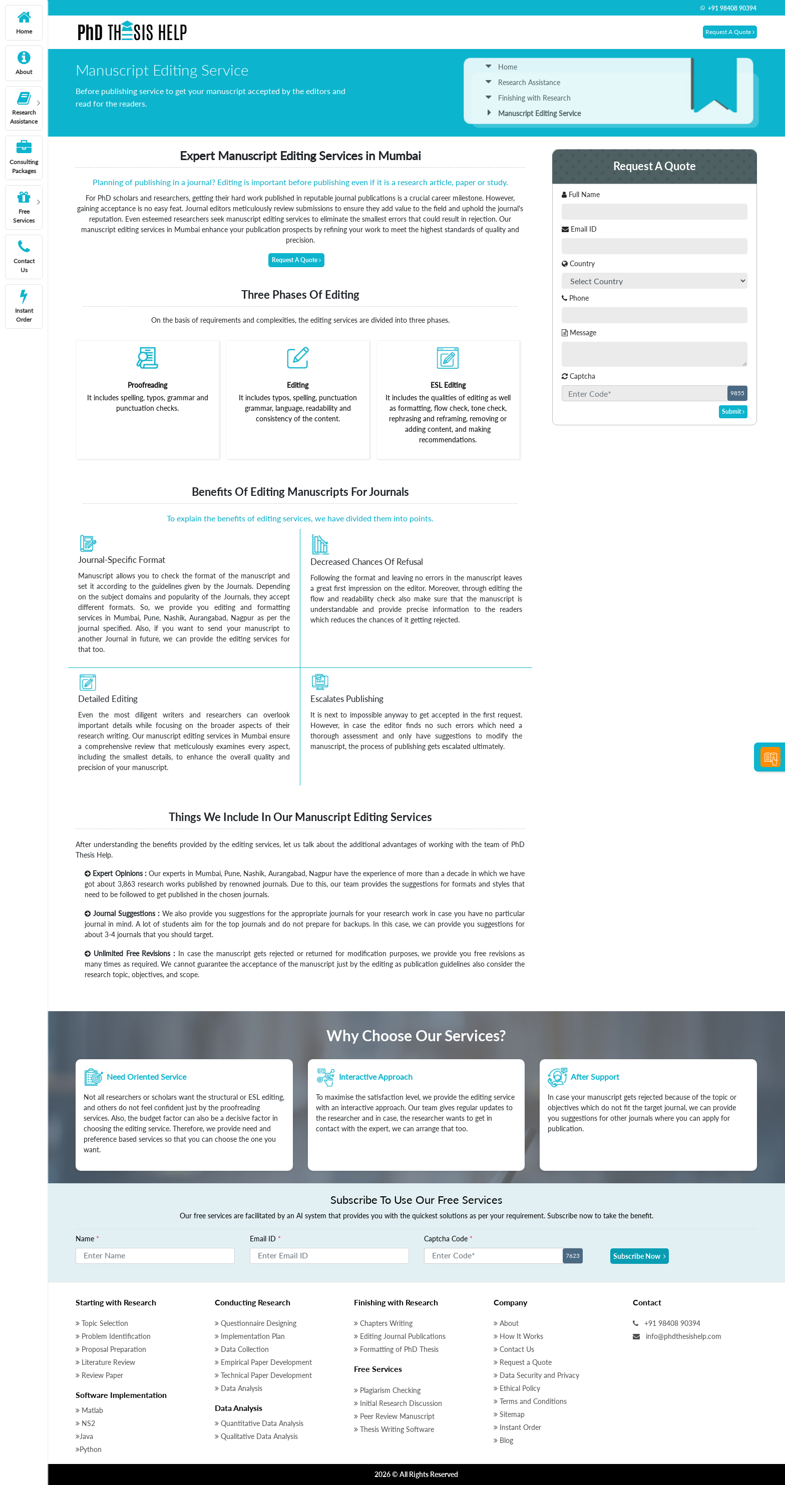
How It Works (518, 1336)
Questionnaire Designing (255, 1323)
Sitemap (509, 1414)
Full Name (581, 194)
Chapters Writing (383, 1323)
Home (501, 67)
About (506, 1323)
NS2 (85, 1423)
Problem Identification (113, 1336)
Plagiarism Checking (387, 1390)
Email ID (579, 229)
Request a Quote (523, 1362)
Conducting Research (252, 1302)
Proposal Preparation (111, 1349)
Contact (647, 1302)
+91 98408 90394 (728, 8)
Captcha (578, 376)
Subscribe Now (639, 1256)
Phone (575, 298)
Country (578, 263)
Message (579, 332)
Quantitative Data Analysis (259, 1423)
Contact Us (514, 1349)
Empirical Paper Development (263, 1362)
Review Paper (99, 1375)
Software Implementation (121, 1394)
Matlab (89, 1410)
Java (84, 1436)
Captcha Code (448, 1238)
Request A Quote (729, 32)
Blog (503, 1440)
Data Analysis (238, 1388)
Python (89, 1449)
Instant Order (517, 1427)
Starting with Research (116, 1302)
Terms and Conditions (530, 1401)
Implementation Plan (250, 1336)
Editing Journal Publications (400, 1336)
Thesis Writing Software (394, 1429)
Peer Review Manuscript (394, 1416)
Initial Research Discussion (398, 1403)
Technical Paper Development (263, 1375)
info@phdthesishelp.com (677, 1336)
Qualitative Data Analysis (256, 1436)
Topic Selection (102, 1323)
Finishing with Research (528, 98)
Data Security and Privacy (536, 1375)
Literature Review (105, 1362)
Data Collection (242, 1349)
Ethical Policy (517, 1388)
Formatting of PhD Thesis (396, 1349)
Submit (733, 411)
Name (87, 1238)
